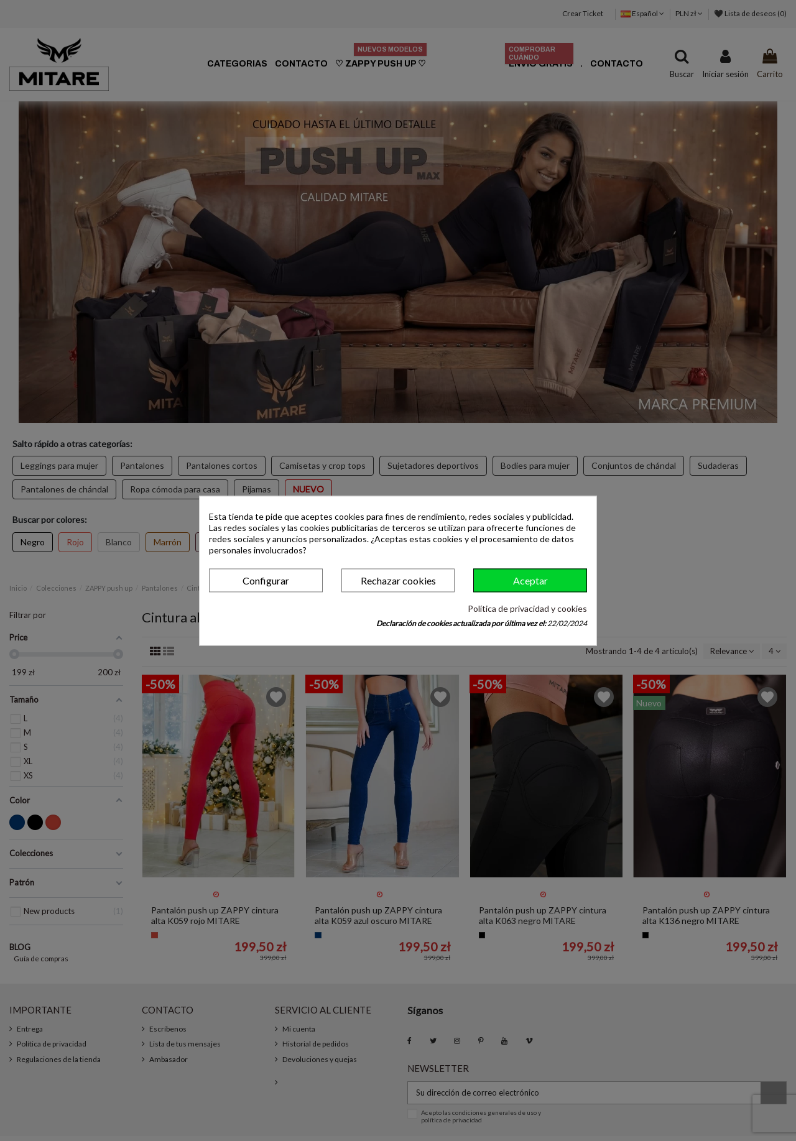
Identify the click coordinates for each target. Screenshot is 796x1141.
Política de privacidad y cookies (527, 609)
